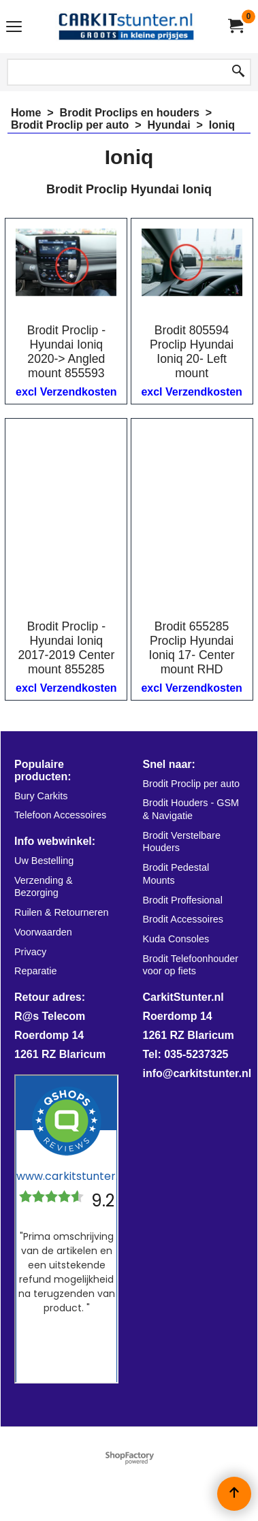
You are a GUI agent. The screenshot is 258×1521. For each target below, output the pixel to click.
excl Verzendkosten (66, 392)
